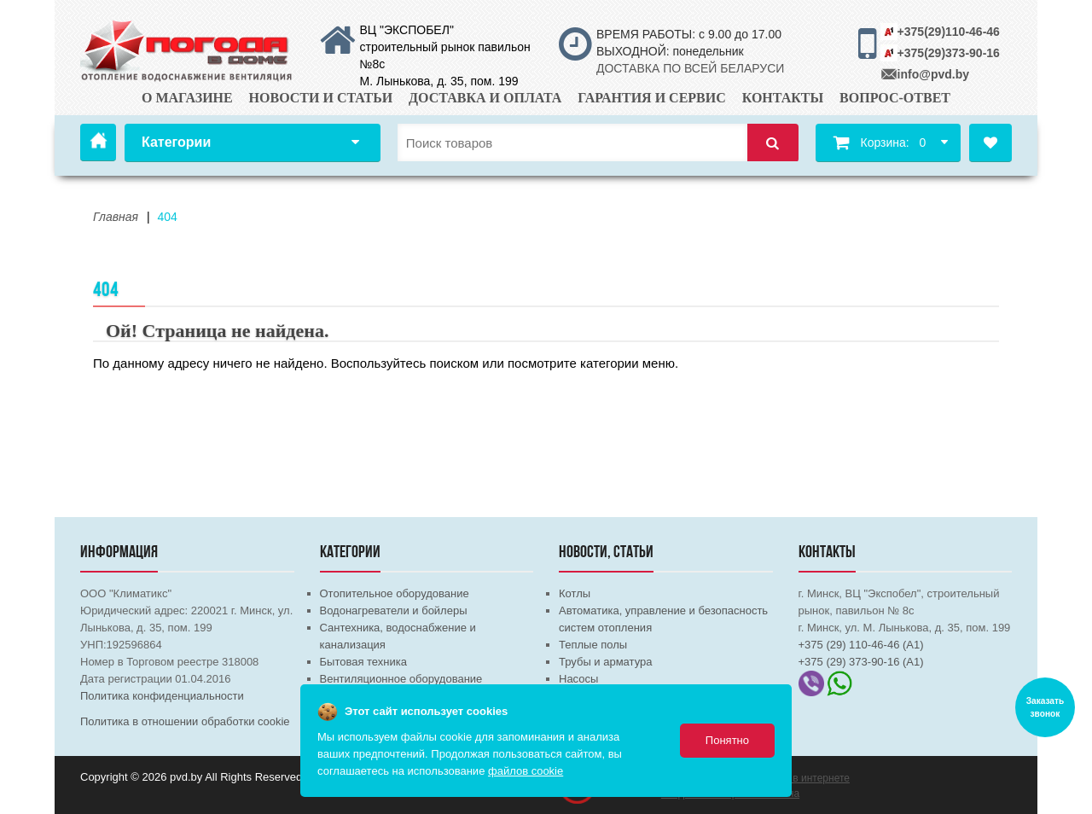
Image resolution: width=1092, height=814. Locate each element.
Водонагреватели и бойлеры (394, 610)
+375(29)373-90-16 (948, 53)
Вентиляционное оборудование (401, 678)
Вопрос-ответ (894, 97)
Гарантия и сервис (652, 97)
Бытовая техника (363, 661)
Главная (98, 142)
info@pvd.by (933, 74)
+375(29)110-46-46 (948, 31)
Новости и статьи (321, 97)
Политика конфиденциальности (162, 695)
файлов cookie (525, 771)
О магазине (187, 97)
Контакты (783, 97)
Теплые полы (593, 644)
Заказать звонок (1045, 707)
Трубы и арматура (605, 661)
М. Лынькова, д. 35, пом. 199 (439, 81)
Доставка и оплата (485, 97)
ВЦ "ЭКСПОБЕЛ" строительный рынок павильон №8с (445, 47)
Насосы (578, 678)
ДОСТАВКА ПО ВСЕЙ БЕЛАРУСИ (690, 68)
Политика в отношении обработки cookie (185, 721)
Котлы (574, 593)
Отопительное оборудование (394, 593)
